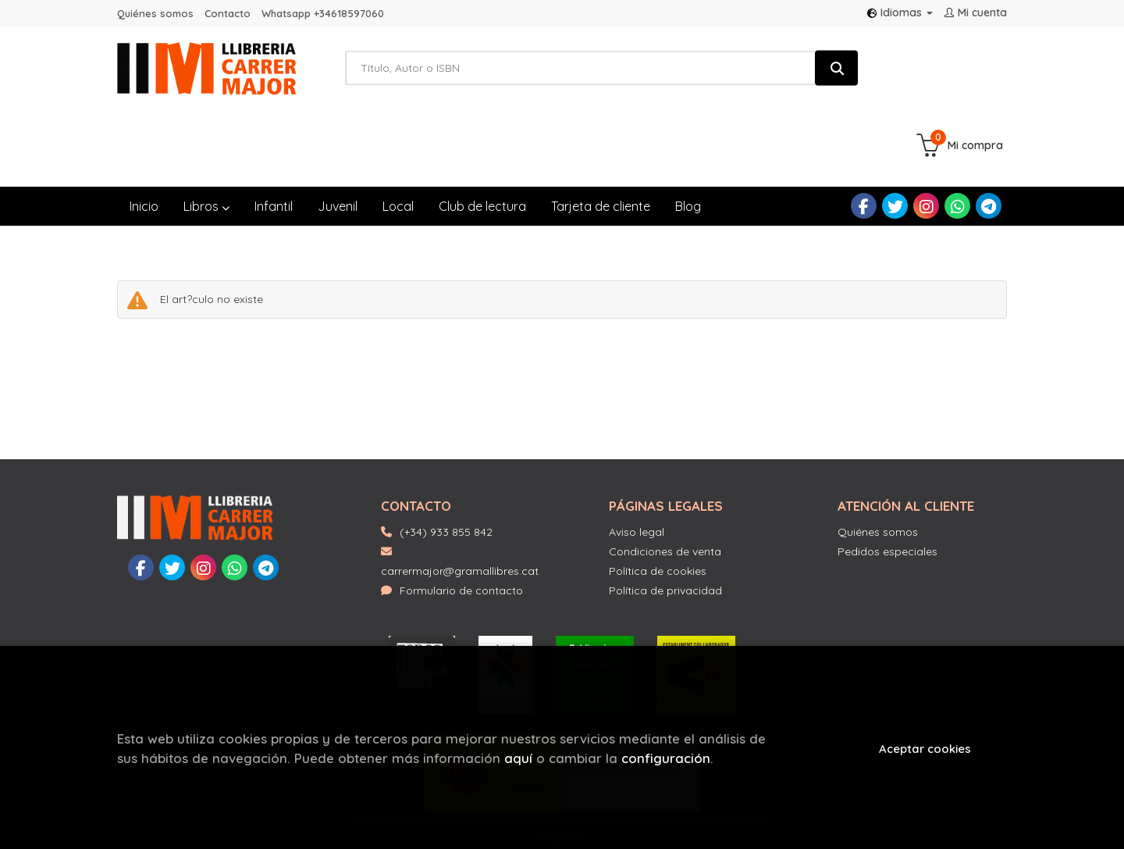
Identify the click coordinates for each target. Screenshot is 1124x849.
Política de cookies (657, 494)
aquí (518, 758)
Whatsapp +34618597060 (322, 13)
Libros (206, 129)
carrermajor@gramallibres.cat (460, 485)
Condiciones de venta (665, 474)
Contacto (228, 13)
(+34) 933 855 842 (446, 455)
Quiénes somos (155, 13)
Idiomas (900, 12)
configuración (665, 758)
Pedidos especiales (887, 474)
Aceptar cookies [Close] (925, 748)
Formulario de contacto (452, 513)
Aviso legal (636, 455)
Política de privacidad (665, 513)
